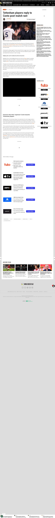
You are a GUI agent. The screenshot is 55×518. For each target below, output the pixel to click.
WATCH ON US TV (25, 4)
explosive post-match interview (16, 44)
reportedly (5, 135)
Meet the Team (19, 295)
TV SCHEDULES (32, 4)
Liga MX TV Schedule (41, 0)
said (7, 61)
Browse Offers (30, 164)
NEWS (4, 4)
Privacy (24, 295)
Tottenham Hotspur (7, 220)
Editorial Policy (35, 295)
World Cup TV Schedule (10, 0)
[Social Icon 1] (25, 291)
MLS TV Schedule (34, 0)
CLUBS (38, 4)
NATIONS (43, 4)
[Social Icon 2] (27, 291)
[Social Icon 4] (32, 291)
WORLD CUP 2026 (9, 4)
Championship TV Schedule (27, 0)
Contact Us (45, 295)
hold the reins (12, 137)
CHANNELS (48, 4)
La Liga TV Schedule (47, 0)
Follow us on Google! (31, 19)
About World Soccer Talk (12, 295)
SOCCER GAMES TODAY (17, 4)
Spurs (25, 58)
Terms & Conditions (29, 295)
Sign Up (44, 89)
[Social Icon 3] (29, 291)
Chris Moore (9, 18)
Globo (33, 123)
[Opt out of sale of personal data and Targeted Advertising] (2, 516)
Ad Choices (41, 295)
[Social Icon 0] (22, 291)
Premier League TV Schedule (18, 0)
